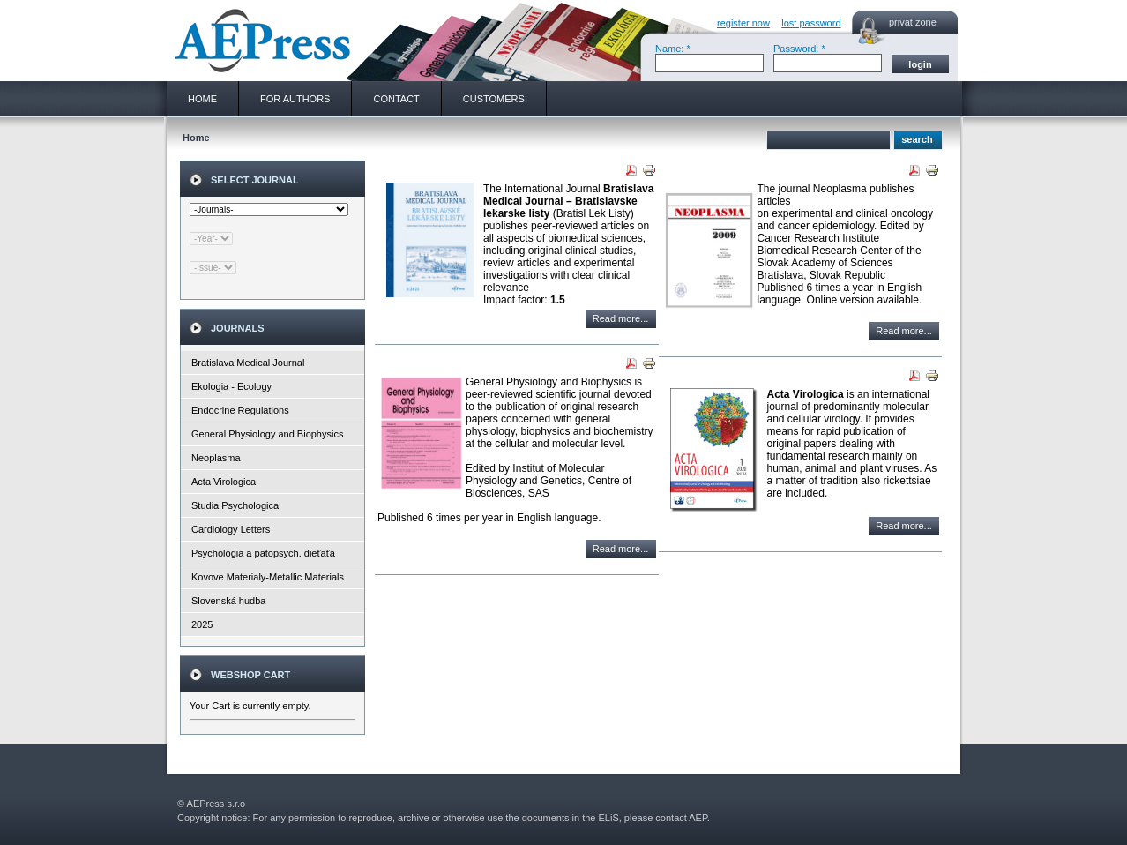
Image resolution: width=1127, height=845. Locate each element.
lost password (810, 23)
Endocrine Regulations (240, 410)
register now (743, 23)
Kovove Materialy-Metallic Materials (267, 577)
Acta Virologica (223, 481)
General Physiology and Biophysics (267, 434)
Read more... (621, 318)
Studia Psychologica (235, 505)
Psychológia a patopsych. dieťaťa (263, 553)
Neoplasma (216, 457)
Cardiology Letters (230, 529)
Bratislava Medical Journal (247, 362)
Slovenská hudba (228, 600)
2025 (202, 624)
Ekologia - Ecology (231, 386)
